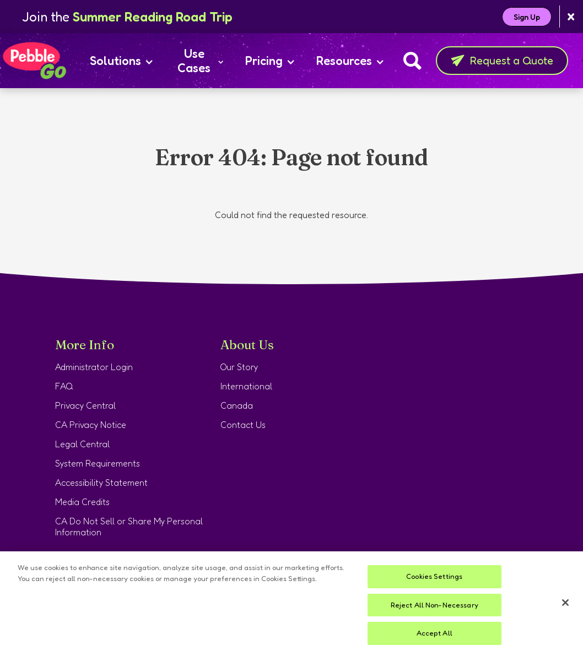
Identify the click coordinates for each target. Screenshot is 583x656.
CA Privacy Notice (90, 424)
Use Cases (200, 60)
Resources (350, 60)
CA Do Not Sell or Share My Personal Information (129, 527)
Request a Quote (502, 60)
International (246, 386)
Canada (236, 405)
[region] (291, 603)
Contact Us (243, 424)
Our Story (239, 366)
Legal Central (82, 443)
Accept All (434, 632)
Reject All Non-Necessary (434, 604)
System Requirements (97, 463)
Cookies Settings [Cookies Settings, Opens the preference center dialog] (434, 576)
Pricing (269, 60)
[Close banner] (571, 17)
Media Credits (82, 501)
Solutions (121, 60)
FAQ (64, 386)
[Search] (412, 60)
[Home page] (34, 61)
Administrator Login (94, 366)
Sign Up (527, 16)
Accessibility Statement (101, 482)
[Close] (565, 602)
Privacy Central (85, 405)
